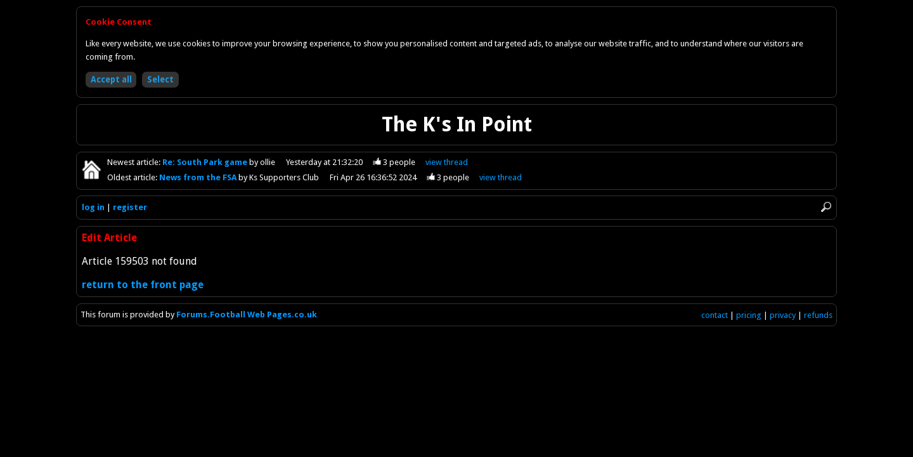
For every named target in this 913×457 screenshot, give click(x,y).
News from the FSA (198, 177)
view (446, 162)
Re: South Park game (205, 162)
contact (714, 315)
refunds (818, 315)
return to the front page (143, 285)
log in (93, 207)
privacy (783, 315)
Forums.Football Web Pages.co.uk (246, 314)
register (130, 207)
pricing (748, 315)
